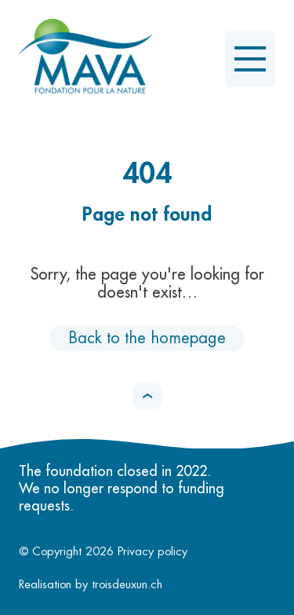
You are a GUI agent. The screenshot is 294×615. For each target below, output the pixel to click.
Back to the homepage (147, 338)
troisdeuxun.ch (144, 585)
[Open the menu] (250, 59)
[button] (147, 396)
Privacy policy (152, 552)
